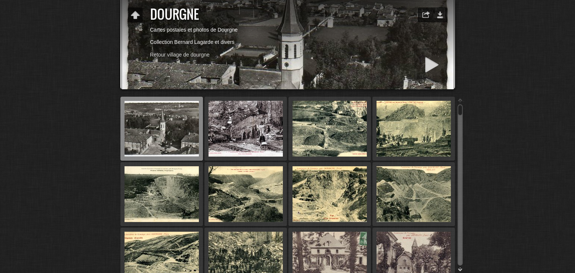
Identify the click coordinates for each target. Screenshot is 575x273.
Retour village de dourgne (180, 55)
